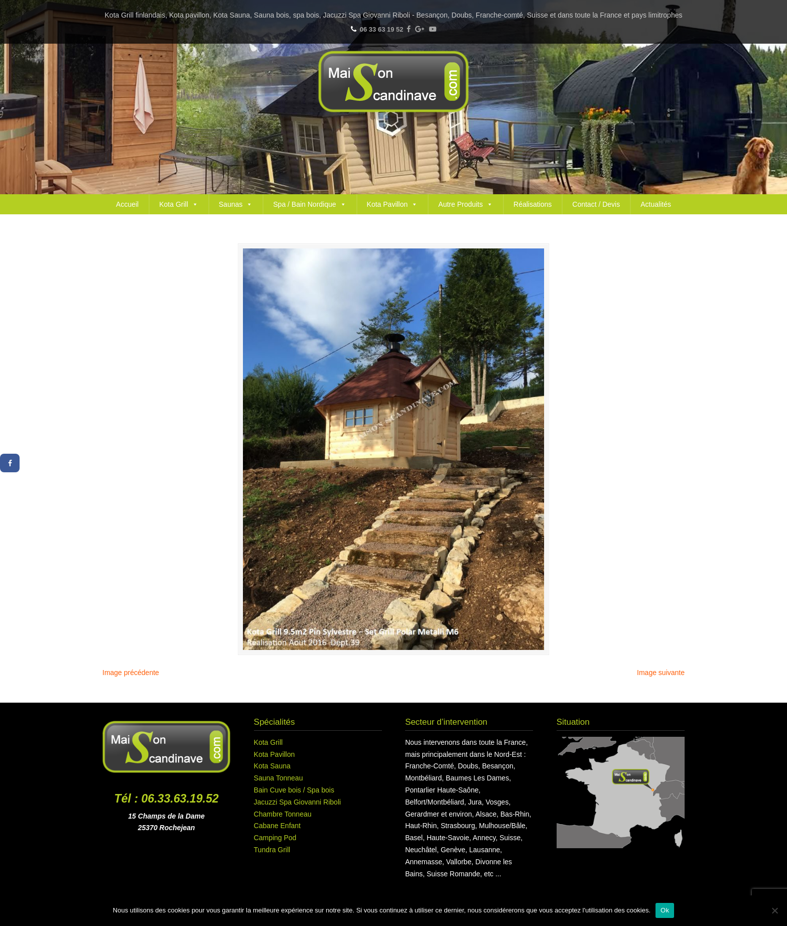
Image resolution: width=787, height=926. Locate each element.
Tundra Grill (272, 850)
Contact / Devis (596, 204)
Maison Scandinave (393, 81)
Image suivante (661, 673)
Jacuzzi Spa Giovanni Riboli (297, 802)
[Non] (774, 910)
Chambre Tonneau (283, 814)
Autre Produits (465, 204)
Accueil (127, 204)
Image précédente (130, 673)
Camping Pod (275, 838)
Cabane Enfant (277, 826)
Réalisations (532, 204)
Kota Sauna (272, 766)
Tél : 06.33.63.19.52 (166, 798)
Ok (665, 910)
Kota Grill (178, 204)
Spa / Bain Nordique (309, 204)
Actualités (655, 204)
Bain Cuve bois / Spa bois (294, 790)
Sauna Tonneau (278, 778)
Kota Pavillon (392, 204)
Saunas (235, 204)
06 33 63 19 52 (382, 29)
